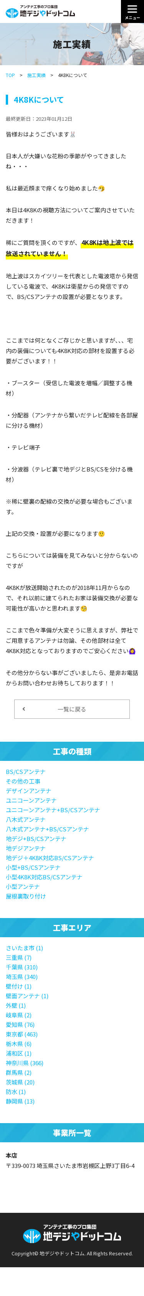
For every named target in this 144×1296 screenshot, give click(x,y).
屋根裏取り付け (26, 896)
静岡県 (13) (20, 1101)
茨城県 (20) (20, 1082)
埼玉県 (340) (22, 976)
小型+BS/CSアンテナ (33, 867)
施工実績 (36, 75)
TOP (10, 75)
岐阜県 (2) (18, 1015)
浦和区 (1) (18, 1053)
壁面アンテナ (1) (27, 996)
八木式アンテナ (26, 819)
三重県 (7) (18, 957)
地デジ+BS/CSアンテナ (36, 838)
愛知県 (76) (20, 1024)
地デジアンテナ (26, 848)
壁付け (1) (18, 986)
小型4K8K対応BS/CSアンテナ (44, 877)
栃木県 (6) (18, 1044)
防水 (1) (16, 1091)
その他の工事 (23, 781)
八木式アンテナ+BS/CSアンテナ (47, 829)
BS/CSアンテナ (26, 771)
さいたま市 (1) (24, 948)
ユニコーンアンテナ (31, 800)
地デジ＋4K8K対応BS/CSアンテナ (50, 858)
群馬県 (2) (18, 1072)
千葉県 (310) (22, 967)
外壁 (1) (16, 1005)
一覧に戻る (54, 709)
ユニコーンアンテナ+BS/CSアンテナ (53, 810)
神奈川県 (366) (24, 1063)
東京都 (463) (22, 1034)
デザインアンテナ (28, 791)
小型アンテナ (23, 886)
